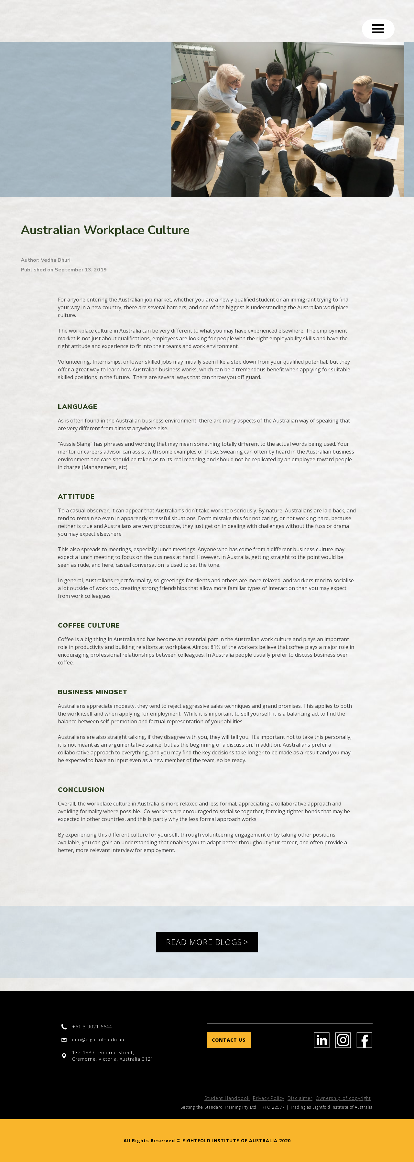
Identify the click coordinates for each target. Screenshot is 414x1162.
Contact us (229, 1040)
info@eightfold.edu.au (98, 1039)
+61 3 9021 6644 (92, 1027)
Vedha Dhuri (56, 260)
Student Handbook (227, 1098)
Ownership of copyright (343, 1098)
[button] (378, 29)
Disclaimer (300, 1098)
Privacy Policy (268, 1098)
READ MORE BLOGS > (207, 942)
